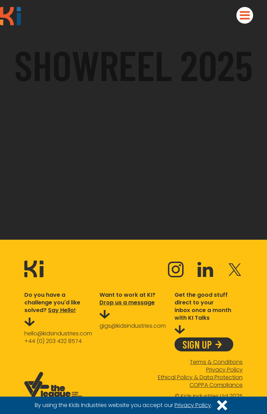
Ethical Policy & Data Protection (200, 377)
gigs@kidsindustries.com (132, 326)
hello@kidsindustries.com (58, 333)
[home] (10, 16)
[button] (244, 15)
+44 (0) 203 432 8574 (53, 341)
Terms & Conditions (216, 362)
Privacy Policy (224, 370)
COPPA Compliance (216, 385)
